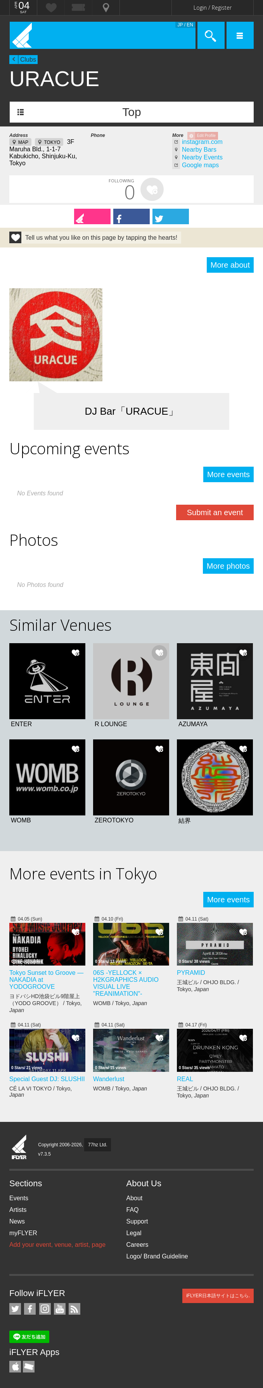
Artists (17, 1209)
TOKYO (52, 142)
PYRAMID (191, 972)
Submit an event (215, 512)
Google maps (200, 165)
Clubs (28, 59)
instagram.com (202, 141)
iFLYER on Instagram (45, 1309)
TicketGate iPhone (29, 1366)
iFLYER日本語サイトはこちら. (218, 1295)
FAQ (132, 1209)
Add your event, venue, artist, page (57, 1244)
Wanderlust (108, 1079)
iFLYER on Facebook (30, 1309)
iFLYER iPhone (15, 1366)
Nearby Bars (199, 149)
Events (18, 1198)
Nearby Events (202, 157)
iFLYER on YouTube (60, 1309)
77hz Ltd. (97, 1144)
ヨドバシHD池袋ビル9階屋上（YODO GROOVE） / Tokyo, (45, 1003)
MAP (23, 142)
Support (137, 1221)
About (134, 1198)
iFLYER (19, 1147)
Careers (137, 1244)
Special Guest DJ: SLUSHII (47, 1079)
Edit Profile (206, 135)
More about (230, 265)
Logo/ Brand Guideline (157, 1256)
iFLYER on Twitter (15, 1309)
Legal (134, 1233)
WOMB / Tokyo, (120, 1003)
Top (131, 112)
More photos (228, 566)
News (17, 1221)
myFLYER (23, 1233)
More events (228, 474)
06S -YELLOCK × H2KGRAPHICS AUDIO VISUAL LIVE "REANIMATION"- (126, 983)
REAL (185, 1079)
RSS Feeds (74, 1309)
